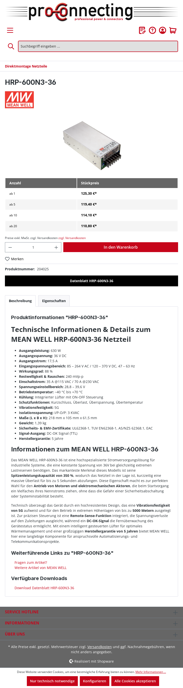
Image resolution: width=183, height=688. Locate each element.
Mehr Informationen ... (150, 672)
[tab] (20, 300)
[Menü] (10, 30)
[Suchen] (11, 46)
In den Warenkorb (121, 247)
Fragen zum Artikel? (30, 562)
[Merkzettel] (142, 30)
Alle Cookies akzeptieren (135, 681)
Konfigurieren (94, 681)
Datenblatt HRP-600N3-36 (91, 280)
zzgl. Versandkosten (72, 238)
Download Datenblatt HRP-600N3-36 (44, 587)
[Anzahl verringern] (10, 247)
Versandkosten (99, 646)
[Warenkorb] (173, 30)
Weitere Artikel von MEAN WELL (40, 567)
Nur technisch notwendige (52, 681)
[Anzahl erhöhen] (56, 247)
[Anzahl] (33, 247)
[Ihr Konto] (162, 30)
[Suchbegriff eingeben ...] (98, 46)
